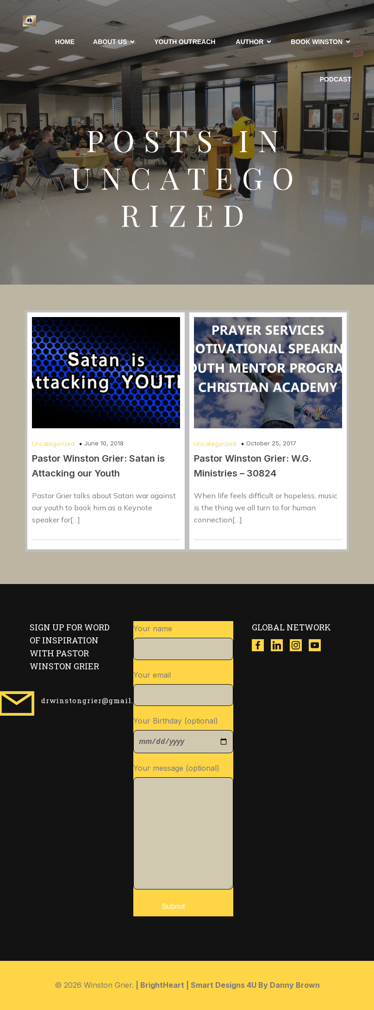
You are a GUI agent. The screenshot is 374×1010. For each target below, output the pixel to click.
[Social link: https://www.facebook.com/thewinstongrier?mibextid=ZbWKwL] (261, 645)
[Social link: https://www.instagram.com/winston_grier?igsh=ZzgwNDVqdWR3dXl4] (299, 645)
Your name (183, 642)
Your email (183, 688)
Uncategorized (53, 443)
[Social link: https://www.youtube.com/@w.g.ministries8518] (318, 645)
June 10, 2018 (104, 443)
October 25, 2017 (271, 443)
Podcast (335, 79)
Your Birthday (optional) (183, 734)
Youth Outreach (185, 41)
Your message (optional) (183, 826)
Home (65, 41)
